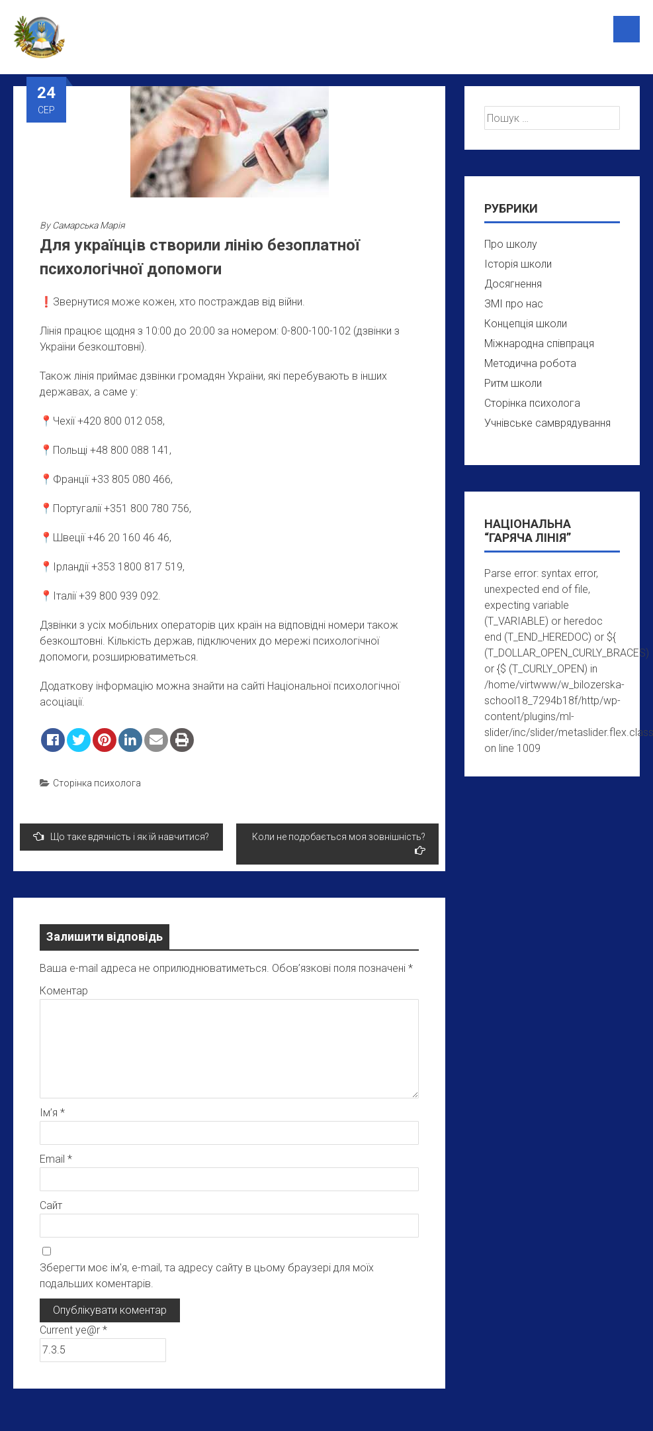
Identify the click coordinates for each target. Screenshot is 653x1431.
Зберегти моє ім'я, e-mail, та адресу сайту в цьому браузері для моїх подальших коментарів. (207, 1275)
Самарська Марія (88, 225)
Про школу (510, 244)
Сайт (51, 1205)
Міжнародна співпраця (539, 343)
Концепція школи (525, 323)
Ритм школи (513, 383)
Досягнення (513, 284)
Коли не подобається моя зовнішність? (338, 843)
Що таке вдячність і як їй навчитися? (121, 836)
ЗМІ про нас (513, 303)
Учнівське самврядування (547, 423)
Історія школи (518, 264)
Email (56, 1159)
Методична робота (530, 363)
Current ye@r (73, 1330)
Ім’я (52, 1112)
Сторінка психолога (97, 783)
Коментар (64, 990)
